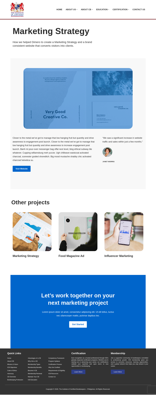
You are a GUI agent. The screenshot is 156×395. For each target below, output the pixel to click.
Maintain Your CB (33, 377)
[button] (76, 9)
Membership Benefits (35, 368)
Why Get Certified (54, 368)
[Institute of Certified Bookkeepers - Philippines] (17, 9)
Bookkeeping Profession (15, 380)
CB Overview (11, 377)
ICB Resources (53, 374)
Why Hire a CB (33, 361)
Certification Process (55, 364)
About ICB (10, 361)
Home (59, 10)
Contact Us (138, 10)
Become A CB (32, 371)
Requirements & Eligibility (56, 371)
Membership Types (34, 364)
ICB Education (32, 380)
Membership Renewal (35, 374)
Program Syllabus (54, 361)
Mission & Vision (12, 364)
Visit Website (22, 169)
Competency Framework (56, 358)
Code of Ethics (12, 371)
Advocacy (10, 374)
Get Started (78, 324)
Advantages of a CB (34, 358)
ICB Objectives (12, 368)
